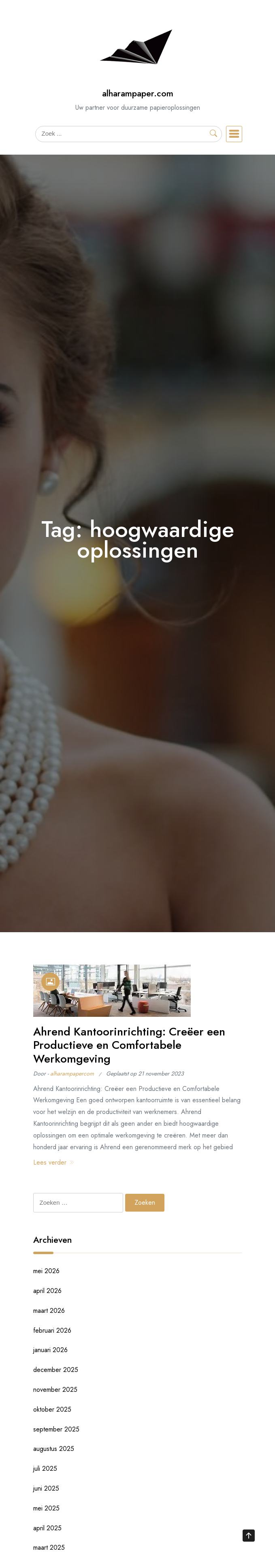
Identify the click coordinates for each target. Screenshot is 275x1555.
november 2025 (55, 1389)
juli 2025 (45, 1468)
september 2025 (56, 1429)
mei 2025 (46, 1508)
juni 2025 (46, 1488)
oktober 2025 (52, 1409)
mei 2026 (46, 1271)
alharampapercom (72, 1073)
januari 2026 (50, 1350)
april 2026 (47, 1290)
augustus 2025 (53, 1448)
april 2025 (47, 1528)
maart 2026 (49, 1310)
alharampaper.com (137, 93)
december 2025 (55, 1369)
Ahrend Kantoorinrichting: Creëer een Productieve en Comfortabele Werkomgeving (129, 1045)
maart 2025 (49, 1547)
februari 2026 (52, 1330)
